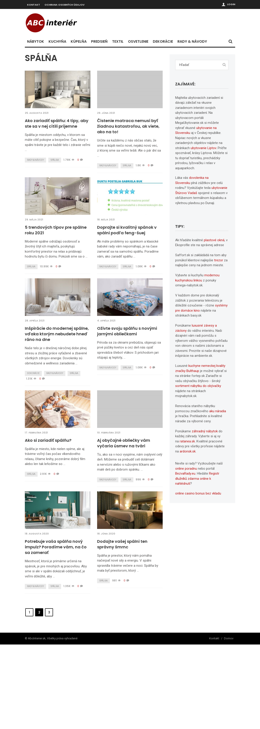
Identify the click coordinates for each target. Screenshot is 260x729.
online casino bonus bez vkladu (198, 493)
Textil (118, 41)
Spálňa (55, 160)
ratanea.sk (187, 441)
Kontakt (33, 4)
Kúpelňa (79, 41)
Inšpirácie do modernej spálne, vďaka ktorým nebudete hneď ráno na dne (57, 333)
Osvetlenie (138, 41)
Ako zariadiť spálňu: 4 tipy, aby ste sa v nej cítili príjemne (56, 123)
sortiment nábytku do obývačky (198, 386)
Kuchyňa (57, 41)
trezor (218, 260)
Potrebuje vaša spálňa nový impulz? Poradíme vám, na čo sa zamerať (128, 530)
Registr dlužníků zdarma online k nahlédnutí (197, 478)
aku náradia (217, 411)
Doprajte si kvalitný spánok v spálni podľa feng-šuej (127, 230)
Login (231, 4)
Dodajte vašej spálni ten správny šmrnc (50, 634)
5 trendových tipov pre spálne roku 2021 (56, 230)
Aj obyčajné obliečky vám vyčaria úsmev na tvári (51, 527)
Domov (228, 723)
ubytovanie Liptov (203, 148)
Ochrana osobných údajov (65, 4)
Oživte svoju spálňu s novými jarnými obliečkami (127, 331)
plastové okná (214, 240)
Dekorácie (163, 41)
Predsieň (99, 41)
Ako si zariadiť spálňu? (120, 429)
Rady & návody (192, 41)
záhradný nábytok (205, 431)
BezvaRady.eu (185, 473)
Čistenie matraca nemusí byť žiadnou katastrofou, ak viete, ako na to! (128, 126)
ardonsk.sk (188, 451)
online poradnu (186, 469)
